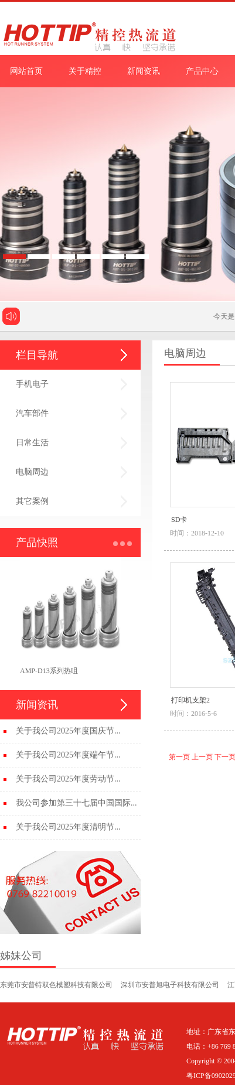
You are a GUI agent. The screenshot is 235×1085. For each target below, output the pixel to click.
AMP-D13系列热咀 (49, 671)
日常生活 (32, 442)
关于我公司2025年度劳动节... (68, 778)
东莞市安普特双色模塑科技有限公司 (56, 985)
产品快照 (37, 542)
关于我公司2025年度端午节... (68, 754)
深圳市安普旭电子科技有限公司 (170, 985)
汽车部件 (32, 413)
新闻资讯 (143, 71)
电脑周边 (32, 472)
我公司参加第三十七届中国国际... (76, 803)
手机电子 (32, 384)
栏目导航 (37, 355)
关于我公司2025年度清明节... (68, 827)
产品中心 (202, 71)
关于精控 (85, 71)
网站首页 (26, 71)
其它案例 (32, 501)
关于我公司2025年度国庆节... (68, 730)
